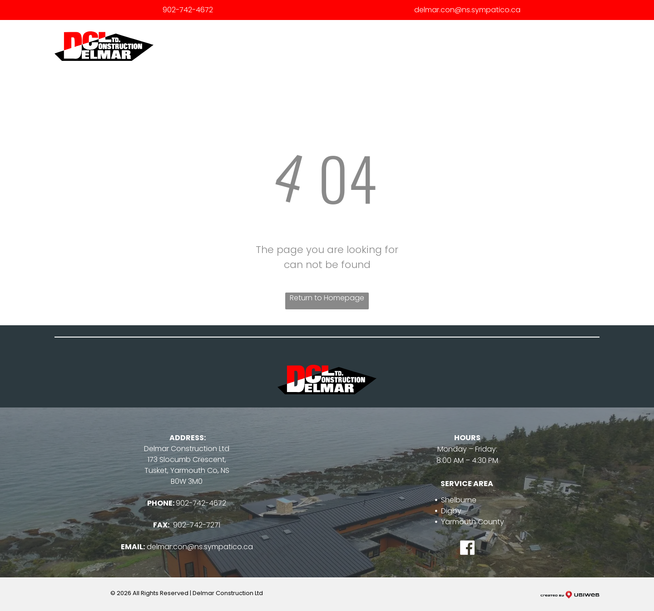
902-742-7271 (196, 525)
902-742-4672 (188, 10)
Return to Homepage (327, 298)
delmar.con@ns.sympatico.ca (467, 10)
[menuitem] (344, 46)
